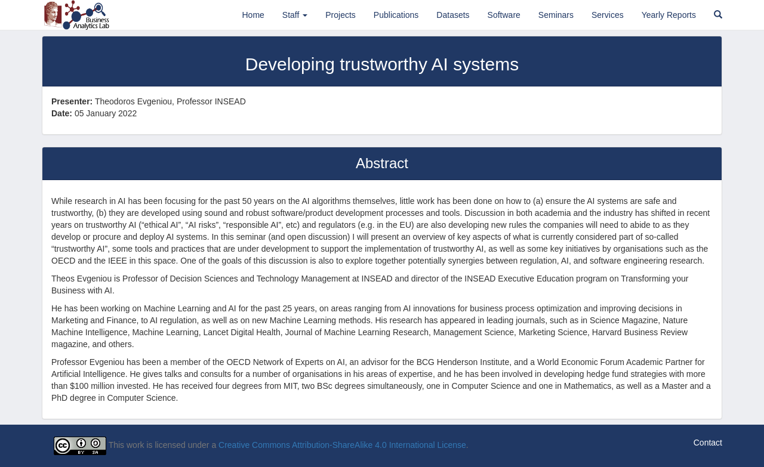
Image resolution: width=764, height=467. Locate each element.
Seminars (556, 15)
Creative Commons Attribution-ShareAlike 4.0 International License (342, 445)
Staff (294, 15)
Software (504, 15)
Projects (340, 15)
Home (253, 15)
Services (608, 15)
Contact (708, 442)
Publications (396, 15)
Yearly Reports (669, 15)
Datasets (452, 15)
